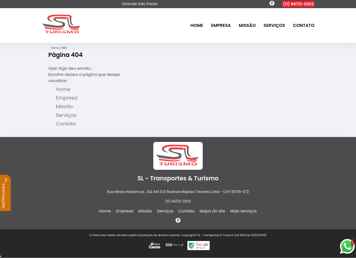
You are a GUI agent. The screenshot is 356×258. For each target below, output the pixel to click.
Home (196, 26)
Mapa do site (212, 211)
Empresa (221, 26)
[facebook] (271, 4)
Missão (247, 26)
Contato (303, 26)
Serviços (274, 26)
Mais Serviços (243, 211)
